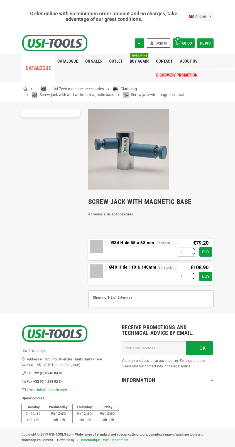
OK (200, 348)
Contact (164, 61)
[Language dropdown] (200, 16)
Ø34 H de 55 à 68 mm (132, 242)
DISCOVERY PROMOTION (177, 73)
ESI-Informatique (88, 440)
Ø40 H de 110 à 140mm (132, 267)
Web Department (115, 440)
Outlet (116, 61)
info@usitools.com (52, 390)
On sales (93, 61)
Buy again (139, 59)
